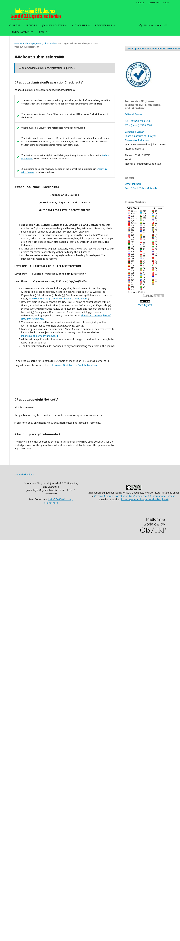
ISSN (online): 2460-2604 (138, 125)
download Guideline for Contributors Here (75, 365)
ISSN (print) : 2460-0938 (138, 120)
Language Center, (134, 131)
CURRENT (14, 25)
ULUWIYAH (154, 2)
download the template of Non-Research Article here (58, 298)
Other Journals (133, 183)
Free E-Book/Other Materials (141, 188)
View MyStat (145, 305)
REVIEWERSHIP (104, 25)
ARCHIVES (31, 25)
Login (166, 2)
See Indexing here (24, 474)
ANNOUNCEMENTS (22, 32)
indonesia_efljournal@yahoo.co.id (39, 335)
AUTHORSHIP (80, 25)
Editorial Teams (133, 114)
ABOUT (43, 32)
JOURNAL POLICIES (53, 25)
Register (140, 2)
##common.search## (155, 25)
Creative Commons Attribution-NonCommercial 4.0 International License (134, 496)
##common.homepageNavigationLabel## (35, 43)
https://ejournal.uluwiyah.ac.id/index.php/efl (144, 499)
